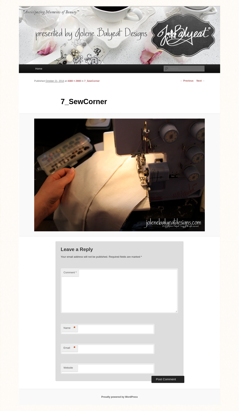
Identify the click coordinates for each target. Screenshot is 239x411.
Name (69, 328)
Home (38, 68)
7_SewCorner (92, 81)
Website (68, 367)
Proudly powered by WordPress (119, 397)
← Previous (187, 80)
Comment (70, 272)
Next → (201, 80)
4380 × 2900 (74, 81)
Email (69, 348)
